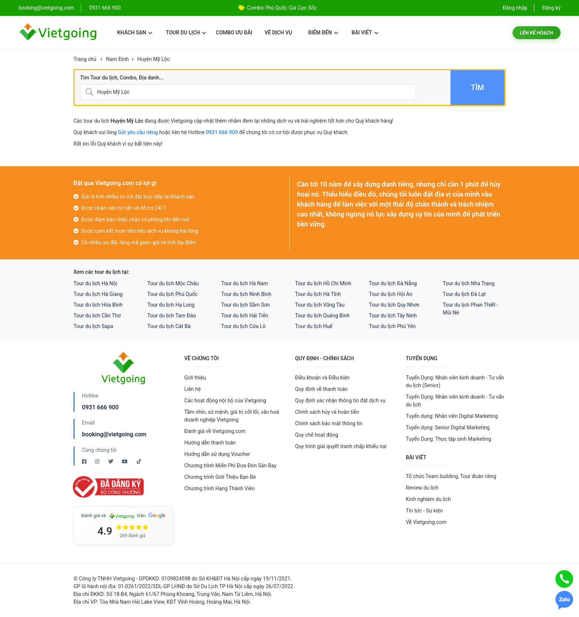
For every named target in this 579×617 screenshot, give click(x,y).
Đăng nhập (515, 8)
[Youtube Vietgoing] (125, 461)
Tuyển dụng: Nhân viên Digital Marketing (452, 416)
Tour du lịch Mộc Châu (173, 283)
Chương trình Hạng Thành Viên (219, 488)
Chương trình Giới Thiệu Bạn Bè (220, 477)
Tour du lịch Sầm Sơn (245, 305)
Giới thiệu (195, 378)
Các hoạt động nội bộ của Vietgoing (225, 400)
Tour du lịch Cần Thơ (97, 315)
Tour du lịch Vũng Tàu (320, 305)
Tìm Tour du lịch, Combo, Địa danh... (122, 78)
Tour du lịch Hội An (390, 294)
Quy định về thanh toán (321, 389)
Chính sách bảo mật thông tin (329, 423)
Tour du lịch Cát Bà (169, 326)
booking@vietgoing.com (114, 434)
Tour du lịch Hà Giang (98, 294)
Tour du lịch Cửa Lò (243, 326)
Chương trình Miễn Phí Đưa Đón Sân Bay (230, 465)
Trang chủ (84, 59)
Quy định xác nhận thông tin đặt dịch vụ (340, 400)
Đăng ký (551, 8)
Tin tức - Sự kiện (424, 511)
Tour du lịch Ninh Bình (246, 294)
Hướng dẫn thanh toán (210, 443)
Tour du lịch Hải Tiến (244, 315)
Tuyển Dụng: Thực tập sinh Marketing (448, 439)
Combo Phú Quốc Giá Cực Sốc (282, 8)
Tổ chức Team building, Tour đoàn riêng (451, 476)
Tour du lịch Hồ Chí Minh (323, 283)
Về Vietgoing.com (426, 522)
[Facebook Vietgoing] (85, 461)
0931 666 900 (105, 8)
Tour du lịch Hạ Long (171, 305)
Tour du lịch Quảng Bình (322, 315)
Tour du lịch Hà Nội (95, 283)
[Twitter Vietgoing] (111, 461)
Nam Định (117, 59)
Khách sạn (134, 32)
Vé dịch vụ (278, 32)
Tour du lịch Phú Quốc (172, 294)
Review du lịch (422, 488)
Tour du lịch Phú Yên (392, 326)
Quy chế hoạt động (316, 435)
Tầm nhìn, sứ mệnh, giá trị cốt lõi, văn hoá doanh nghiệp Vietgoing (231, 416)
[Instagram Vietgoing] (97, 461)
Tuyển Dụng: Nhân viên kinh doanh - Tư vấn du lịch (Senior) (455, 381)
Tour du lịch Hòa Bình (98, 305)
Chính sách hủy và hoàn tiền (327, 412)
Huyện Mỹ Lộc (153, 59)
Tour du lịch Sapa (93, 326)
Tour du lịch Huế (313, 326)
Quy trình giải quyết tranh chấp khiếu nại (341, 446)
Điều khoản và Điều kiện (322, 378)
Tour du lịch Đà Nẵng (393, 283)
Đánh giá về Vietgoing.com (215, 431)
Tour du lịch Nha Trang (468, 283)
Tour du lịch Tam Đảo (171, 315)
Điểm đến (323, 32)
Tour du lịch (186, 32)
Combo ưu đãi (234, 32)
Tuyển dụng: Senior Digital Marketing (448, 427)
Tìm (477, 87)
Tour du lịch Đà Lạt (464, 294)
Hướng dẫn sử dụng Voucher (217, 454)
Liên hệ (192, 389)
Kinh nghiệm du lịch (428, 499)
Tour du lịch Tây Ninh (393, 315)
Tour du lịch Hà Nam (244, 283)
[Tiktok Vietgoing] (139, 461)
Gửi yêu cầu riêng (138, 132)
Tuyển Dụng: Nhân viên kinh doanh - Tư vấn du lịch (455, 401)
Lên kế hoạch (536, 32)
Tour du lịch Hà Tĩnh (318, 294)
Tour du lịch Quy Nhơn (394, 305)
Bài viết (365, 32)
